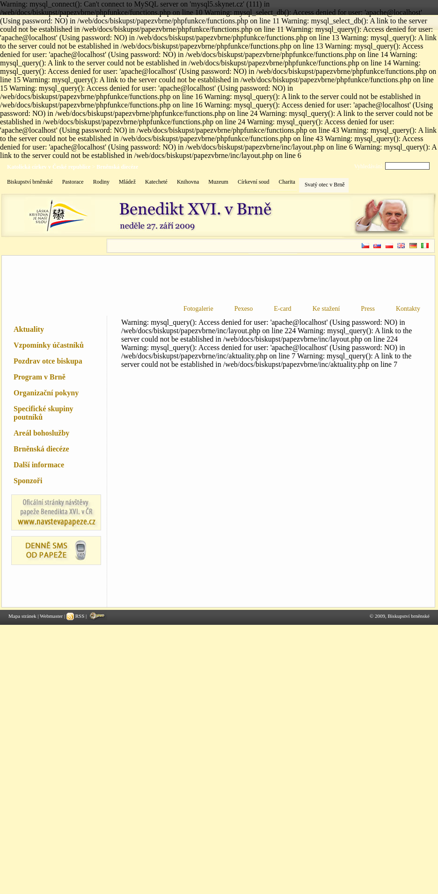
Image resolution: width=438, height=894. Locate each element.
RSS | (77, 616)
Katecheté (156, 182)
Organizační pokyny (46, 393)
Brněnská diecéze (117, 167)
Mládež (127, 182)
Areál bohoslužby (41, 433)
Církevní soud (254, 182)
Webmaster (51, 616)
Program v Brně (40, 377)
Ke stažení (326, 308)
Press (368, 308)
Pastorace (73, 182)
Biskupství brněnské (30, 182)
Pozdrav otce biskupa (48, 361)
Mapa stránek (22, 616)
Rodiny (101, 182)
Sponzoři (28, 481)
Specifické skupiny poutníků (43, 413)
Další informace (39, 465)
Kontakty (408, 308)
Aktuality (29, 329)
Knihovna (188, 182)
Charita (287, 182)
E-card (282, 308)
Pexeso (243, 308)
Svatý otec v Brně (325, 184)
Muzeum (218, 182)
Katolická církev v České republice (48, 167)
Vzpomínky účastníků (49, 345)
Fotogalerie (198, 308)
